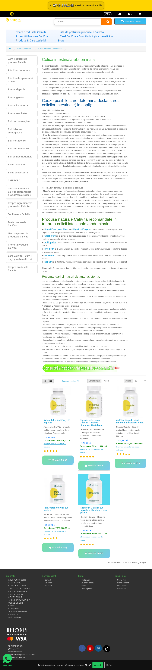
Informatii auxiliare (24, 49)
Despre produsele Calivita (18, 268)
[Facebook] (82, 648)
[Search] (106, 21)
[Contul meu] (130, 14)
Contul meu (121, 580)
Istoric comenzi (123, 583)
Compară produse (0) (70, 381)
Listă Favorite (122, 586)
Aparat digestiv (16, 89)
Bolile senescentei (18, 172)
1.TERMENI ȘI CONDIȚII (18, 580)
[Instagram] (98, 648)
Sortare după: (94, 381)
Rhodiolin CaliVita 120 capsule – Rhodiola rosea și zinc (93, 510)
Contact (48, 580)
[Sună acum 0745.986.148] (76, 5)
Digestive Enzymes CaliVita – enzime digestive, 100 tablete (91, 422)
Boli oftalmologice (18, 148)
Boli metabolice (17, 140)
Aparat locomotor (18, 105)
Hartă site (48, 586)
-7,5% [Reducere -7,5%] (107, 14)
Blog (61, 40)
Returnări (48, 583)
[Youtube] (90, 648)
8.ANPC (11, 606)
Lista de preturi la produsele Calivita (81, 32)
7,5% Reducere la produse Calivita (17, 60)
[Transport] (119, 14)
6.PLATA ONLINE (15, 597)
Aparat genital (16, 97)
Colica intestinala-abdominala (50, 49)
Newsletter (121, 589)
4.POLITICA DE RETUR (18, 591)
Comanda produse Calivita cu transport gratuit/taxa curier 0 (19, 192)
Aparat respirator (18, 113)
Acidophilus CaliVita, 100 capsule (57, 421)
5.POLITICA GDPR (16, 594)
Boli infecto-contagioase (15, 131)
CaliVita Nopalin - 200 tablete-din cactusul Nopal (130, 421)
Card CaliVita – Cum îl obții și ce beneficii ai (86, 36)
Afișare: (128, 381)
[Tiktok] (107, 648)
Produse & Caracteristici (31, 40)
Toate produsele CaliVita (31, 32)
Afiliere (83, 586)
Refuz (109, 665)
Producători (85, 580)
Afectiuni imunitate (19, 70)
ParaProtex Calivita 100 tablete (56, 508)
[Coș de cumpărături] (140, 14)
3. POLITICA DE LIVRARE (19, 589)
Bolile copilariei (16, 164)
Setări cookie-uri (14, 617)
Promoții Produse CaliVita (32, 36)
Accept (97, 665)
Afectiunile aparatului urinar (20, 79)
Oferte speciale (87, 589)
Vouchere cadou (87, 583)
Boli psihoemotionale (20, 156)
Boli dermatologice (19, 121)
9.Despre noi (13, 609)
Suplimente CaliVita (19, 214)
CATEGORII (14, 180)
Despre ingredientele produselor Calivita (20, 204)
